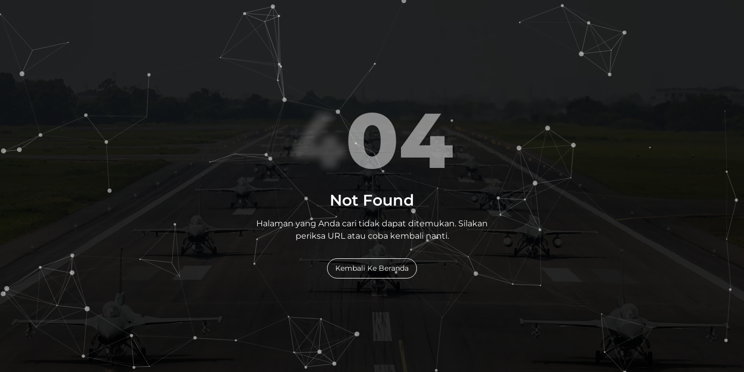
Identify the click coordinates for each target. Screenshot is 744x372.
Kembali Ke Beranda (372, 268)
